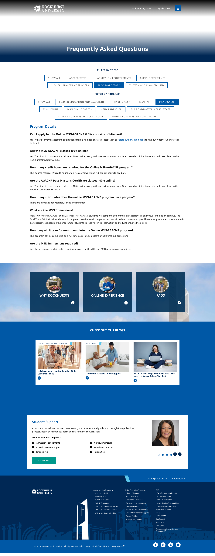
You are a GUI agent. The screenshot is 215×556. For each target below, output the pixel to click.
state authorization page (132, 139)
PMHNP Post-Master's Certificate (134, 116)
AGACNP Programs (102, 500)
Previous (175, 454)
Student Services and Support (137, 513)
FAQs (158, 490)
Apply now (177, 478)
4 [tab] (171, 455)
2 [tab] (163, 455)
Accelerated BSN (101, 493)
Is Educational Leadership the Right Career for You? (57, 372)
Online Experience (131, 506)
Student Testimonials (134, 519)
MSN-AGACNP (167, 101)
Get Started (160, 519)
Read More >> (39, 378)
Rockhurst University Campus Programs (167, 530)
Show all (44, 101)
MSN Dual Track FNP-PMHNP (106, 510)
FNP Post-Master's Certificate (151, 109)
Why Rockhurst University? (167, 493)
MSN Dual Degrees (79, 109)
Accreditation (79, 78)
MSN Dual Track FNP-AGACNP (106, 506)
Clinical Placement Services (70, 85)
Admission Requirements (114, 78)
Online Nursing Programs (103, 490)
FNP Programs (100, 496)
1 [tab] (159, 455)
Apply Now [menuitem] (164, 8)
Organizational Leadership (136, 503)
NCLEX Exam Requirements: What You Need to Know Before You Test (154, 374)
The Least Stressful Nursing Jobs (103, 373)
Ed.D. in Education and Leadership (82, 101)
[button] (44, 460)
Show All (54, 78)
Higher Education (132, 493)
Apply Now (160, 522)
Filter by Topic (107, 70)
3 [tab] (167, 455)
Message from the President (137, 509)
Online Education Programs (135, 490)
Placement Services (163, 509)
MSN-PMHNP (51, 109)
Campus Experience (153, 78)
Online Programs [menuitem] (141, 8)
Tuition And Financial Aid (146, 85)
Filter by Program (107, 93)
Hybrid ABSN (122, 101)
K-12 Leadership (132, 496)
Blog (157, 513)
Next (180, 454)
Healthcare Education (134, 500)
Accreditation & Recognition (168, 503)
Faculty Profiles (132, 516)
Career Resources (164, 496)
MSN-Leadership (111, 109)
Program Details (109, 85)
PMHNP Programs (102, 503)
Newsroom (161, 515)
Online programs (156, 478)
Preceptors (160, 525)
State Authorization (164, 500)
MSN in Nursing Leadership (105, 513)
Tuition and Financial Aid (166, 506)
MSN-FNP (144, 101)
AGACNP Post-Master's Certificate (81, 116)
